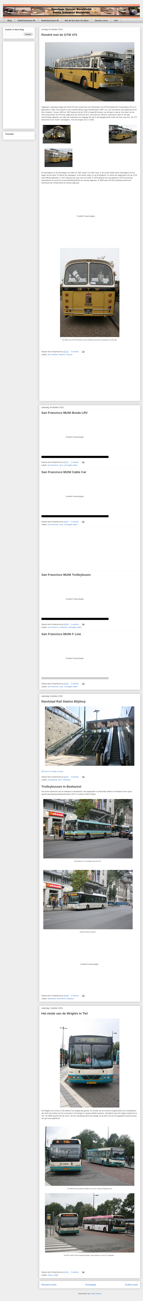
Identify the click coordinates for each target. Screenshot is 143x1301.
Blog (9, 20)
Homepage (90, 1284)
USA (116, 20)
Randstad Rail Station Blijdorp (63, 701)
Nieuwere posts (48, 1284)
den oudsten (53, 354)
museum (68, 354)
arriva (50, 1275)
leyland (62, 354)
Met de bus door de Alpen (77, 20)
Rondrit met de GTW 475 (59, 34)
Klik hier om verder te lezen (52, 771)
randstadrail (52, 780)
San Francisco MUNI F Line (61, 634)
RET (60, 780)
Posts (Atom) (96, 1294)
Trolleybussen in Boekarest (61, 786)
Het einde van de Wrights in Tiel (64, 1013)
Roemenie (61, 999)
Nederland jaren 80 (26, 20)
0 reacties (75, 352)
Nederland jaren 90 (50, 20)
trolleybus (63, 627)
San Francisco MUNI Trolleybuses (66, 574)
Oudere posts (131, 1284)
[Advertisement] (89, 379)
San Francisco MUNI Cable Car (63, 472)
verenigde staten (71, 465)
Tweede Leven (101, 20)
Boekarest (52, 999)
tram (61, 465)
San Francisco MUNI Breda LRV (64, 412)
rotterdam (67, 780)
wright (55, 1275)
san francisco (53, 465)
